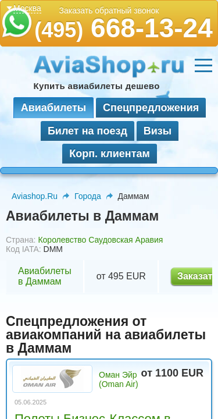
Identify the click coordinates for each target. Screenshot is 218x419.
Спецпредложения (151, 107)
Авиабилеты (53, 107)
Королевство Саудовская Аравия (100, 239)
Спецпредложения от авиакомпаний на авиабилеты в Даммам (106, 335)
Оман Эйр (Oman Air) (118, 379)
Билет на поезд (87, 131)
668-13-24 (123, 28)
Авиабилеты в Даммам (45, 276)
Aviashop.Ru (35, 196)
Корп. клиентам (109, 153)
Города (87, 196)
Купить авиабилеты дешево (97, 86)
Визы (157, 131)
